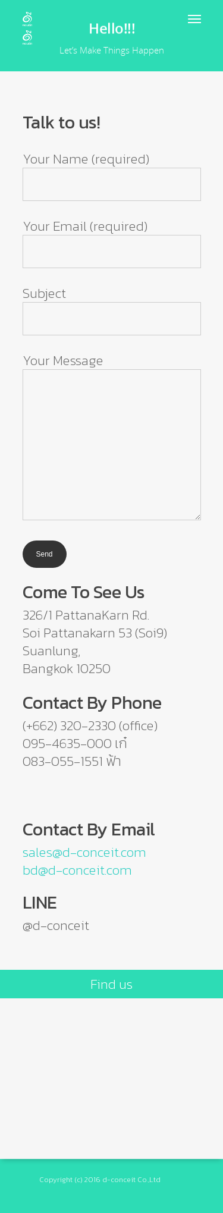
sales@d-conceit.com (84, 852)
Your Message (112, 437)
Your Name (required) (112, 175)
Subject (112, 309)
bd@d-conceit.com (77, 870)
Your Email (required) (112, 242)
